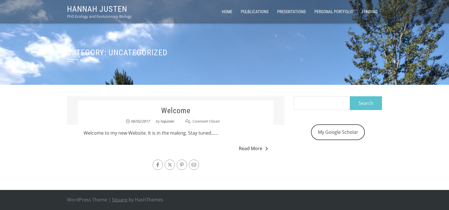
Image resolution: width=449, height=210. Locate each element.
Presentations (291, 11)
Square (119, 200)
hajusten (167, 121)
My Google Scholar (338, 132)
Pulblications (255, 11)
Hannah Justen (97, 9)
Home (227, 11)
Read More (253, 148)
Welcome (175, 110)
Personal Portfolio (333, 11)
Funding (370, 11)
